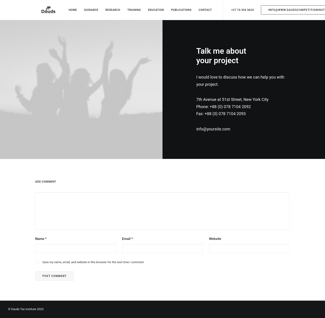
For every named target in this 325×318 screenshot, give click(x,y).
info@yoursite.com (213, 132)
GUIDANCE (88, 11)
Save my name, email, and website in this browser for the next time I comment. (93, 265)
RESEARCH (109, 11)
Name (40, 242)
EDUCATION (153, 11)
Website (215, 242)
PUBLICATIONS (178, 11)
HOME (69, 11)
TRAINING (131, 11)
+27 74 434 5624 (239, 11)
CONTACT (202, 11)
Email (127, 242)
